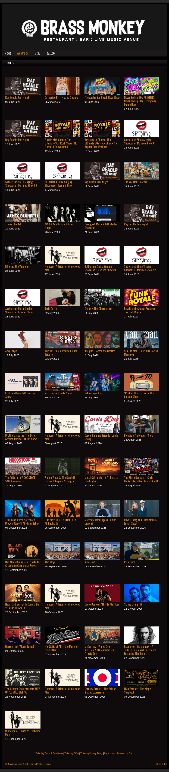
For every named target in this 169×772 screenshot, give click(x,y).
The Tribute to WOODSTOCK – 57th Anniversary (21, 479)
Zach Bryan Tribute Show (58, 393)
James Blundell (13, 224)
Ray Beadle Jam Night (17, 97)
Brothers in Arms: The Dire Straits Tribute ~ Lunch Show (21, 437)
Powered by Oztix (125, 753)
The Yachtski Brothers (136, 182)
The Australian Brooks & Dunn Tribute (61, 353)
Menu (37, 53)
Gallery (51, 53)
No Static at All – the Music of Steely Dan (62, 648)
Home (8, 53)
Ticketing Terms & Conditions (49, 753)
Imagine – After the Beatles (99, 351)
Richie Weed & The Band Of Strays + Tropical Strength (60, 479)
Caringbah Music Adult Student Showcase (101, 226)
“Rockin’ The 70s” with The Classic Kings (139, 395)
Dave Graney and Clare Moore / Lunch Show (140, 521)
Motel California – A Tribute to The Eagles (101, 479)
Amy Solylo (11, 351)
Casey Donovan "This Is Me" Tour (101, 604)
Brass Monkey (14, 764)
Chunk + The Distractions (98, 309)
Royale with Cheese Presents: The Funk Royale (140, 310)
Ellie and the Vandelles (17, 266)
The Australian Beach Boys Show (102, 97)
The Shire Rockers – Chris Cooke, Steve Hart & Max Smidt (141, 479)
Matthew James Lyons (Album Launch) (100, 521)
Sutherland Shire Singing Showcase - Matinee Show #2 (21, 184)
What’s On (22, 53)
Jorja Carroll (51, 309)
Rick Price (129, 562)
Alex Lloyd (50, 562)
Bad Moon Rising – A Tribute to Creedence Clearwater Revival (22, 564)
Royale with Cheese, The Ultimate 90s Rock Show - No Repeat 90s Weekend (61, 143)
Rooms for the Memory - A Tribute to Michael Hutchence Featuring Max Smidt (140, 650)
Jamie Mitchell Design (40, 764)
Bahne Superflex (93, 393)
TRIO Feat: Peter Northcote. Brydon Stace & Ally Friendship (22, 521)
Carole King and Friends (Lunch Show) (101, 437)
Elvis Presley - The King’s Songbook (137, 690)
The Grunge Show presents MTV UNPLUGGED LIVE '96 (22, 690)
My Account (109, 753)
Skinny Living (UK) (133, 604)
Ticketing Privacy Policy (91, 753)
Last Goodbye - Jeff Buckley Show (20, 395)
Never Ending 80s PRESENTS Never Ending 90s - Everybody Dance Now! (140, 101)
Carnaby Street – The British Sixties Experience (100, 690)
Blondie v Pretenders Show (138, 435)
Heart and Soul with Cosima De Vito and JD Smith (22, 606)
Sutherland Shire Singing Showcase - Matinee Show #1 (139, 141)
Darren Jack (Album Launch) (20, 646)
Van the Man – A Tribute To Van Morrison (141, 353)
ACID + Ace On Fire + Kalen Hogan (59, 226)
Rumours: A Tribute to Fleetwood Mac (62, 268)
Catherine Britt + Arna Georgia (61, 97)
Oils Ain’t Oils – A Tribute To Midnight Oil (60, 521)
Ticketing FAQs (71, 753)
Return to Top (161, 764)
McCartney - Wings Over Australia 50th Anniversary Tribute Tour (99, 650)
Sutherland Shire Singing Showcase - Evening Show (58, 184)
